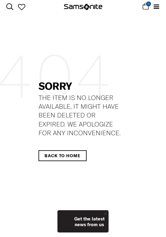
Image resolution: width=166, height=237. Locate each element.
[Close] (105, 213)
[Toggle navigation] (156, 7)
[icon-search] (10, 7)
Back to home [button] (63, 155)
